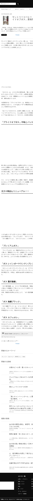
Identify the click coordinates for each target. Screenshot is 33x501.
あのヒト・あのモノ (20, 9)
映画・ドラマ (21, 484)
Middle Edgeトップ (6, 9)
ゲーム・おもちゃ (22, 491)
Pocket (17, 35)
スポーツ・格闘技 (22, 493)
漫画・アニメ (21, 481)
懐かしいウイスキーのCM (18, 387)
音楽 (19, 486)
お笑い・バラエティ (23, 479)
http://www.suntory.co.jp (9, 337)
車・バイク (20, 488)
